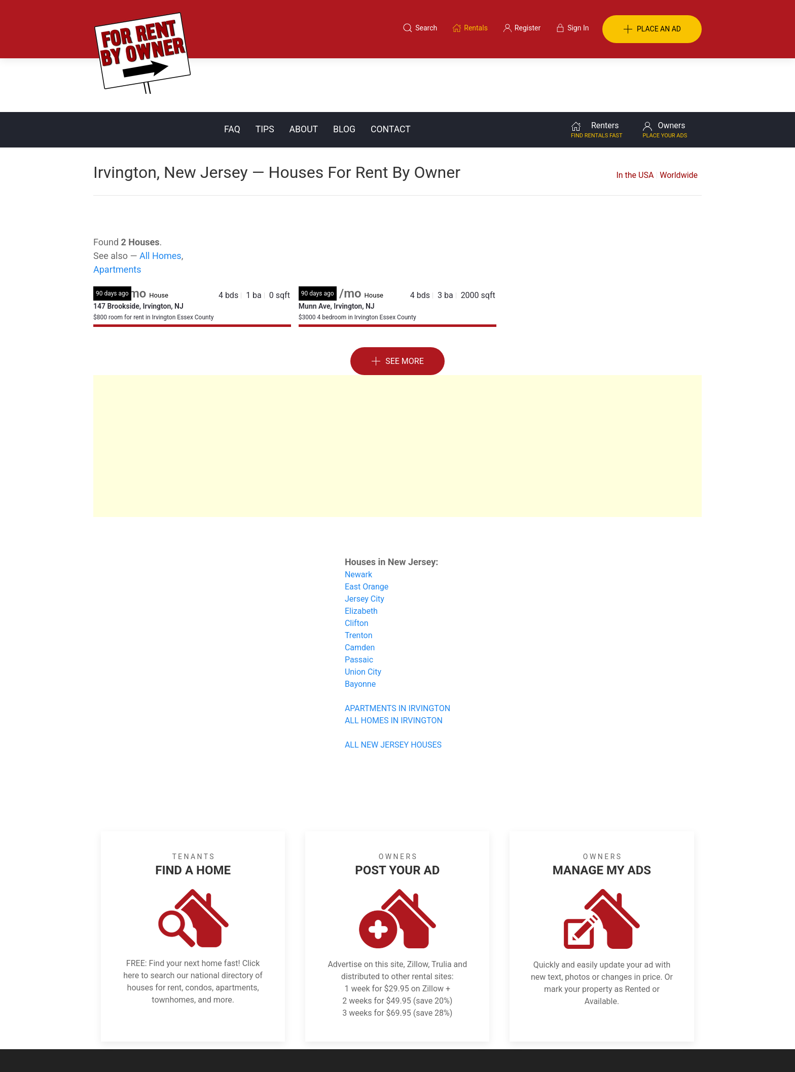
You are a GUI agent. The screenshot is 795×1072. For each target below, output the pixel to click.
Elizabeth (361, 557)
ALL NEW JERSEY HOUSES (393, 691)
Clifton (357, 569)
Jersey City (364, 545)
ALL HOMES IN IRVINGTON (394, 667)
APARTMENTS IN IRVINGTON (397, 654)
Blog (344, 75)
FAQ (232, 75)
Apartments (117, 215)
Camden (360, 594)
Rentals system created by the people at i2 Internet (557, 1049)
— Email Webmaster (670, 1049)
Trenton (359, 581)
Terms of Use (293, 1023)
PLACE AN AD (652, 29)
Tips (265, 75)
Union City (363, 618)
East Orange (366, 533)
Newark (358, 521)
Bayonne (360, 630)
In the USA (635, 121)
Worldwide (679, 121)
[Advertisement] (397, 392)
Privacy (404, 1023)
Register (568, 1023)
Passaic (359, 606)
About (304, 75)
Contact (391, 75)
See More (397, 308)
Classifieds (232, 1023)
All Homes (160, 202)
